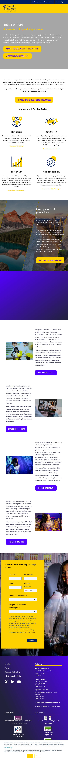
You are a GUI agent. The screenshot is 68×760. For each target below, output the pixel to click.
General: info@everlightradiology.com (47, 702)
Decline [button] (37, 756)
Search (59, 2)
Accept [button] (30, 756)
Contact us (36, 2)
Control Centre (48, 2)
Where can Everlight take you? (17, 56)
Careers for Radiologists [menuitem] (12, 672)
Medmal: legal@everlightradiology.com (47, 706)
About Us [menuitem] (8, 664)
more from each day (16, 542)
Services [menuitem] (7, 668)
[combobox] (23, 599)
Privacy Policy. (30, 632)
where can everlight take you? (50, 260)
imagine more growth (46, 488)
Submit (32, 640)
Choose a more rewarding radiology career (22, 49)
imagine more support (16, 429)
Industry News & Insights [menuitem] (13, 676)
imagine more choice (46, 373)
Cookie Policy (8, 747)
